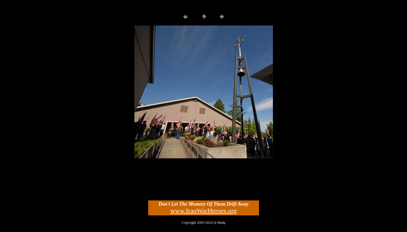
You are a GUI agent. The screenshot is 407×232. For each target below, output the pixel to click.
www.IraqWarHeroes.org (203, 210)
